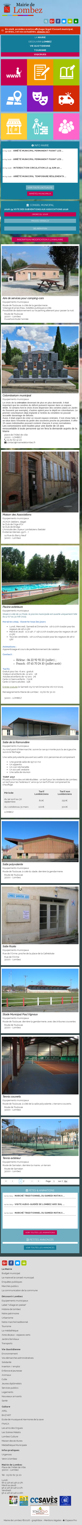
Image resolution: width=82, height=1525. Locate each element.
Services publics (10, 1388)
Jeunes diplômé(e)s (12, 1383)
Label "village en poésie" (14, 1305)
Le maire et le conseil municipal (18, 1277)
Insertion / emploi (11, 1366)
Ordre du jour (40, 214)
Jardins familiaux (10, 1339)
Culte (4, 1379)
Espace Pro (70, 1520)
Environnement (10, 1353)
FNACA (5, 1423)
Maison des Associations (17, 514)
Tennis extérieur (12, 1158)
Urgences (7, 1454)
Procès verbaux (40, 221)
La (40, 37)
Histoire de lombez (11, 1309)
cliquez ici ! (43, 31)
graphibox (37, 1520)
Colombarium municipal (17, 395)
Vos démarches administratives (17, 1358)
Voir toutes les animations (40, 1232)
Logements (7, 1392)
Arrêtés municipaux (40, 193)
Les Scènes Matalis (11, 1432)
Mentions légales (52, 1520)
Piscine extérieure (13, 606)
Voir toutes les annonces (40, 1247)
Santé (5, 1400)
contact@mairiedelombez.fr (21, 442)
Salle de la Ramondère (16, 742)
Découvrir (40, 41)
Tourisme (6, 1326)
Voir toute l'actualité (40, 187)
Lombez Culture (10, 1436)
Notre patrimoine (10, 1313)
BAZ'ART (6, 1415)
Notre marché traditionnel (15, 1322)
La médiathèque (10, 1330)
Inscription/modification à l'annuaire (40, 239)
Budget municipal (11, 1273)
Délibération (40, 228)
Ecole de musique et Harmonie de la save (23, 1419)
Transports (7, 1343)
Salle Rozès (9, 946)
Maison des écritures (12, 1441)
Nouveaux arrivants (12, 1396)
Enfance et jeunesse (12, 1370)
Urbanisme (7, 1317)
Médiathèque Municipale (14, 1445)
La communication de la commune (20, 1290)
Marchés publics (10, 1286)
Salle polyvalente (13, 864)
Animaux (6, 1375)
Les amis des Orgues (12, 1428)
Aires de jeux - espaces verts (16, 1335)
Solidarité (6, 1362)
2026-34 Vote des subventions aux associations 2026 (36, 209)
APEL (4, 1411)
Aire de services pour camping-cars (23, 298)
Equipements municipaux (15, 1300)
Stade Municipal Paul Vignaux (20, 1014)
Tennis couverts (12, 1096)
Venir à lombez (9, 1458)
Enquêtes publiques (12, 1282)
